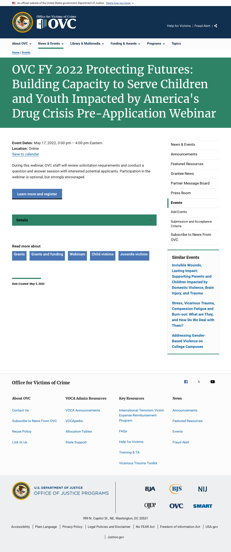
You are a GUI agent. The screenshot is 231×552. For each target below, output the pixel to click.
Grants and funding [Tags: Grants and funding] (47, 254)
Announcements (185, 410)
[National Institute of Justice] (202, 492)
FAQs (123, 431)
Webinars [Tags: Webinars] (77, 254)
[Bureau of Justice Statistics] (176, 495)
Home (15, 52)
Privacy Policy (72, 527)
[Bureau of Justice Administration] (150, 492)
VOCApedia (74, 421)
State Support (76, 442)
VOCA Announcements (83, 410)
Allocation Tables (79, 431)
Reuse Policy (21, 431)
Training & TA (129, 452)
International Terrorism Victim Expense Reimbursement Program (141, 415)
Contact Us (20, 410)
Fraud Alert (202, 26)
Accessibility (20, 527)
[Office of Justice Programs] (22, 22)
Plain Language (46, 527)
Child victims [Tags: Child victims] (103, 254)
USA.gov (212, 527)
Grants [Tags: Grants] (19, 254)
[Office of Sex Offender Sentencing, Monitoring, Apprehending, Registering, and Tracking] (202, 508)
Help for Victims (179, 26)
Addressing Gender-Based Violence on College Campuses (189, 341)
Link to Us (19, 442)
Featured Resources (188, 421)
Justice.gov (115, 537)
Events (26, 52)
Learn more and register (37, 194)
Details (22, 220)
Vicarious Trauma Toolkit (138, 463)
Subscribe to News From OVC (34, 421)
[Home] (58, 22)
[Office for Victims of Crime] (176, 509)
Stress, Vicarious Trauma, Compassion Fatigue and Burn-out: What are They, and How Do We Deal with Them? (193, 314)
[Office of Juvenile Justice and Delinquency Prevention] (150, 509)
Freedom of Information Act (180, 527)
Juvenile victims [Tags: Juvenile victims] (134, 254)
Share (219, 29)
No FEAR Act (145, 527)
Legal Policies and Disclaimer (109, 527)
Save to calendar (25, 154)
